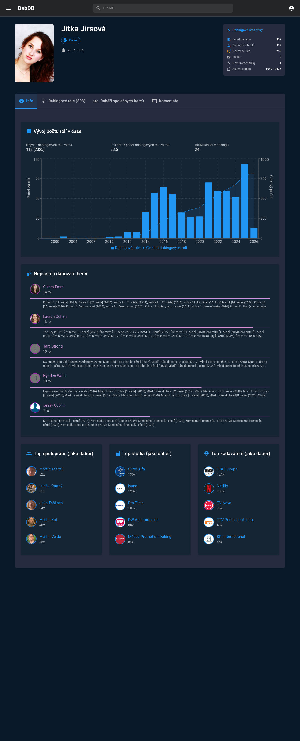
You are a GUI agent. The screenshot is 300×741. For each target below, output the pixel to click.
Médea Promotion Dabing (150, 536)
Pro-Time (136, 503)
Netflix (222, 486)
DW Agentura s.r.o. (144, 520)
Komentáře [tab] (165, 101)
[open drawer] (8, 8)
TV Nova (224, 503)
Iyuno (132, 486)
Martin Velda (50, 536)
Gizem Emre (53, 287)
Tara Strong (53, 346)
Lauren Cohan (55, 316)
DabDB (26, 8)
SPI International (231, 536)
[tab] (26, 101)
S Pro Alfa (136, 469)
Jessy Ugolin (54, 405)
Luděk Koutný (50, 486)
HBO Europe (227, 469)
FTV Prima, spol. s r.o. (235, 520)
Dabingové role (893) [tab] (63, 101)
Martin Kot (48, 520)
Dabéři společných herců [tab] (118, 101)
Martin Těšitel (51, 469)
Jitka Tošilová (51, 503)
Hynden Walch (55, 376)
